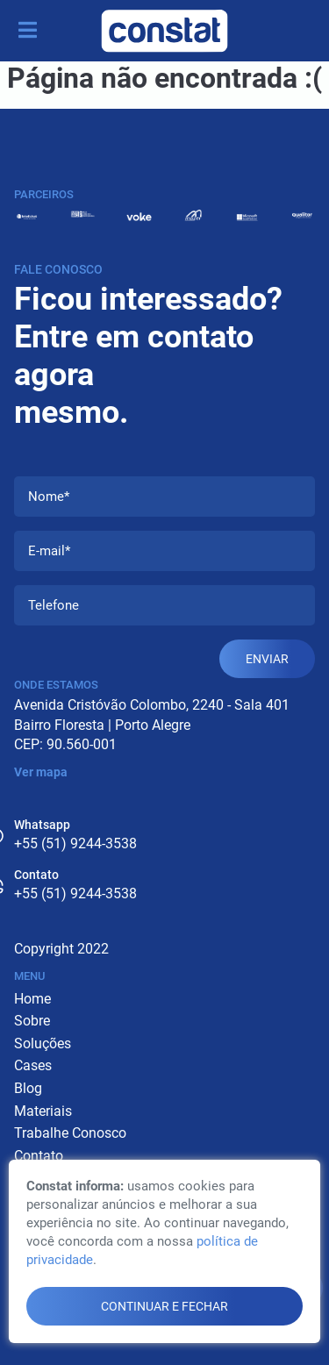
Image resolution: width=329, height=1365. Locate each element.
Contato (38, 1155)
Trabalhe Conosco (70, 1133)
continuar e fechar (164, 1306)
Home (32, 998)
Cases (33, 1065)
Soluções (42, 1043)
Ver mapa (41, 772)
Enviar (267, 659)
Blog (28, 1088)
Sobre (32, 1020)
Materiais (43, 1111)
